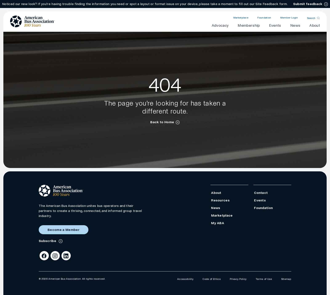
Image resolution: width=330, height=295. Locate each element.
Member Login (289, 17)
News (295, 26)
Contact (261, 192)
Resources (220, 200)
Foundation (264, 17)
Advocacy (220, 26)
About (314, 26)
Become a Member (64, 230)
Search (311, 18)
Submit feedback (307, 4)
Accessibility (185, 279)
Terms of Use (264, 279)
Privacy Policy (238, 279)
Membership (249, 26)
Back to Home (162, 122)
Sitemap (286, 279)
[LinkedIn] (66, 255)
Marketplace (241, 17)
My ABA (217, 223)
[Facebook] (44, 255)
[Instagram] (55, 255)
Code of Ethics (211, 279)
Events (275, 26)
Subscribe (48, 241)
